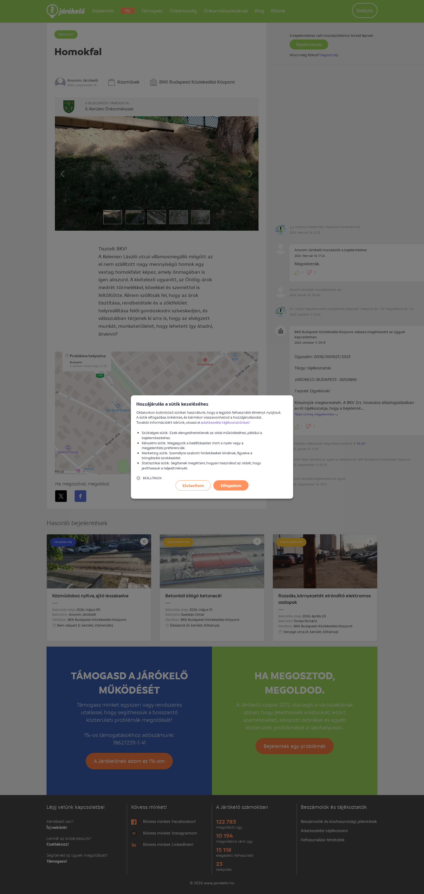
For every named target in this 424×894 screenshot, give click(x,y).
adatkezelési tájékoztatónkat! (225, 422)
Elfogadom (231, 485)
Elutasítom (193, 485)
